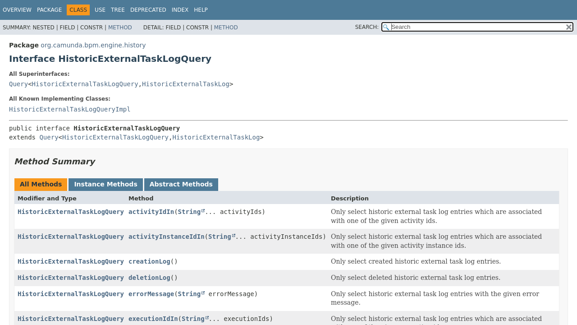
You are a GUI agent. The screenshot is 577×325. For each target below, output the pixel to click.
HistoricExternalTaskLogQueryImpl (70, 109)
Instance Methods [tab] (105, 184)
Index (180, 10)
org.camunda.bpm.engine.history (93, 45)
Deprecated (148, 10)
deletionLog (149, 277)
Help (201, 10)
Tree (118, 10)
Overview (17, 10)
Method (120, 27)
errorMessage (151, 293)
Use (100, 10)
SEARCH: (367, 27)
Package (49, 10)
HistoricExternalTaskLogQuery (85, 84)
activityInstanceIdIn (166, 236)
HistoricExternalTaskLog (185, 84)
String (189, 211)
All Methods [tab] (41, 184)
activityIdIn (151, 211)
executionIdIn (153, 318)
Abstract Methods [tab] (181, 184)
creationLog (149, 261)
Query (18, 84)
